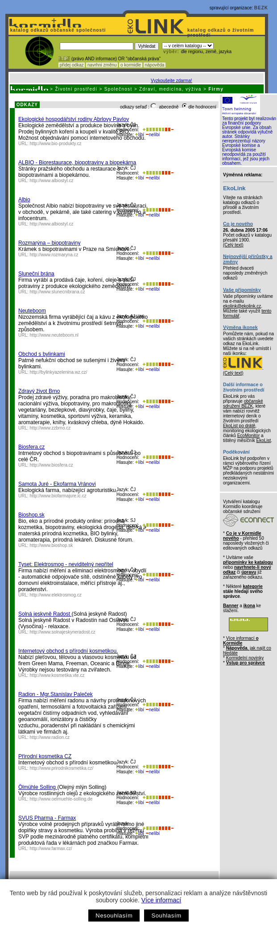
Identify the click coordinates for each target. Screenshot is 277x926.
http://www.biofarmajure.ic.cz (58, 495)
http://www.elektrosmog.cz (56, 594)
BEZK (261, 7)
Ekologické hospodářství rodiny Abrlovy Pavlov (73, 119)
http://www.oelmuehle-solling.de (61, 799)
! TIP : (64, 58)
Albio (24, 199)
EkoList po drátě (239, 425)
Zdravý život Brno (39, 391)
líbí (139, 134)
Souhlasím (166, 915)
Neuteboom (32, 311)
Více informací (161, 900)
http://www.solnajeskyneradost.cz (62, 632)
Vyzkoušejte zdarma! (171, 80)
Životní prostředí (76, 89)
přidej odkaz (71, 65)
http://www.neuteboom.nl (54, 335)
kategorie (252, 586)
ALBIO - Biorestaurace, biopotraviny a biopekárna (77, 162)
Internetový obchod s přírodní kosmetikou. (68, 651)
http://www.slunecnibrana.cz (57, 291)
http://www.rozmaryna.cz (54, 254)
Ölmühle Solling (37, 787)
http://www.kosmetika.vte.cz (57, 675)
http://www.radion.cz (50, 737)
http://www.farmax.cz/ (51, 848)
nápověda (155, 65)
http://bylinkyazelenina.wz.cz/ (58, 372)
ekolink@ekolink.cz (242, 306)
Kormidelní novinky (245, 657)
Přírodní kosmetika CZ (44, 756)
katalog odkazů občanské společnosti (57, 30)
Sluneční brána (36, 274)
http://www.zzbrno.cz (50, 427)
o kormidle (130, 65)
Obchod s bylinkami (41, 354)
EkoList (263, 440)
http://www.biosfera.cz (51, 465)
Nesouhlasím (113, 915)
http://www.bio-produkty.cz (56, 143)
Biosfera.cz (31, 447)
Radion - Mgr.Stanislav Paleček (55, 694)
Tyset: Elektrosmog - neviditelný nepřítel (65, 564)
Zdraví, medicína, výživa (170, 89)
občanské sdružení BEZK (243, 404)
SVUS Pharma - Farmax (47, 818)
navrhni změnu (102, 65)
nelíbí (152, 134)
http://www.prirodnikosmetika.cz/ (62, 768)
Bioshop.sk (31, 515)
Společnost (118, 89)
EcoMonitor (248, 435)
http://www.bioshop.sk (51, 545)
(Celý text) (233, 244)
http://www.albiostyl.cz (52, 180)
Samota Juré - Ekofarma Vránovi (57, 484)
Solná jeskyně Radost (44, 614)
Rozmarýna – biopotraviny (49, 243)
